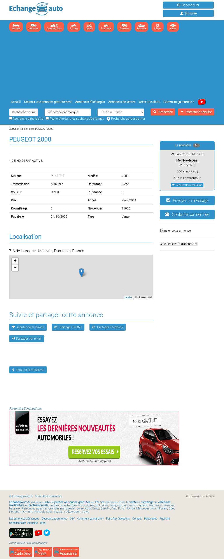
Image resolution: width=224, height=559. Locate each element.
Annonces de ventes (121, 102)
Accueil (16, 102)
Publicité (165, 518)
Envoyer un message (187, 200)
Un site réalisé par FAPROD (200, 496)
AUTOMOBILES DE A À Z (187, 154)
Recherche (163, 112)
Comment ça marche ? (179, 102)
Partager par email (26, 338)
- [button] (15, 267)
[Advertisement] (112, 65)
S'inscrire (188, 13)
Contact (137, 518)
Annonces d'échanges (90, 102)
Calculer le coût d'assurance (179, 244)
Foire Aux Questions (118, 518)
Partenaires (150, 518)
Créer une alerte (149, 102)
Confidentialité (17, 523)
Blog (43, 523)
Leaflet (128, 297)
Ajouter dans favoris (28, 327)
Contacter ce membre (187, 214)
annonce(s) (187, 171)
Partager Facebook (107, 327)
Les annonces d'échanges (24, 518)
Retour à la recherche (28, 370)
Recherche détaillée (196, 112)
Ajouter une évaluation (187, 184)
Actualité (32, 523)
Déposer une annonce (54, 518)
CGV (72, 518)
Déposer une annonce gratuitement (48, 102)
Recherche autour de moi (126, 118)
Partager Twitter (68, 327)
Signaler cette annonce (175, 230)
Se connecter (188, 5)
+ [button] (15, 261)
